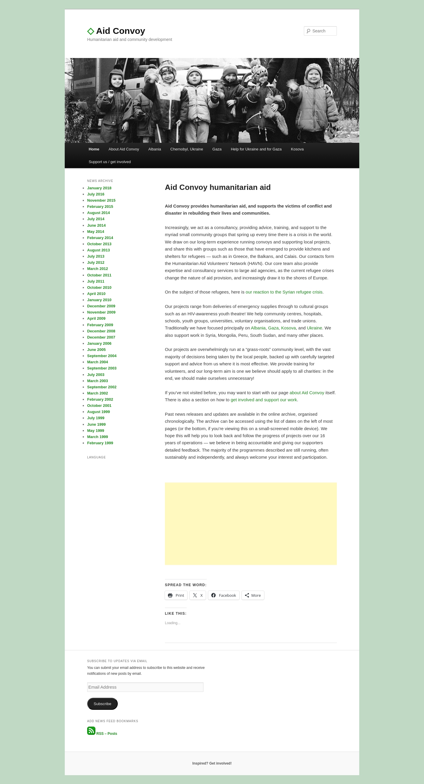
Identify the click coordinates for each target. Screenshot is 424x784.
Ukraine (314, 327)
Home (94, 149)
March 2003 (97, 381)
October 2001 (99, 405)
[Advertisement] (251, 524)
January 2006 (99, 343)
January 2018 (99, 188)
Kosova (297, 149)
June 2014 (96, 225)
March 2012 (97, 268)
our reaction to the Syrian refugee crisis (284, 291)
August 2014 (98, 212)
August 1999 (98, 412)
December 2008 (101, 331)
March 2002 (97, 393)
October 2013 (99, 244)
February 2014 (100, 238)
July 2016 (96, 194)
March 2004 (97, 362)
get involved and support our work (264, 399)
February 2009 (100, 325)
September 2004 (102, 356)
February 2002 (100, 399)
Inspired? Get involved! (211, 763)
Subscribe (102, 704)
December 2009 (101, 306)
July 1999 (96, 418)
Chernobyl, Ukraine (186, 149)
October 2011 (99, 275)
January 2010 (99, 300)
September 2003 (102, 368)
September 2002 (102, 387)
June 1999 (96, 424)
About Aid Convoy (124, 149)
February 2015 (100, 206)
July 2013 (96, 256)
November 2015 (101, 200)
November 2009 (101, 312)
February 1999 (100, 443)
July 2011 (96, 281)
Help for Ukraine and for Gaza (256, 149)
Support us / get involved (110, 162)
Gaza (216, 149)
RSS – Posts (102, 734)
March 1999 (97, 437)
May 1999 (95, 430)
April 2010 (96, 293)
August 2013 (98, 250)
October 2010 (99, 287)
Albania (154, 149)
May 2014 (95, 231)
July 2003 (96, 374)
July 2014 (96, 219)
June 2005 (96, 349)
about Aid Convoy (307, 392)
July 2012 (96, 262)
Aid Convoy (116, 31)
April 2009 (96, 318)
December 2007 (101, 337)
